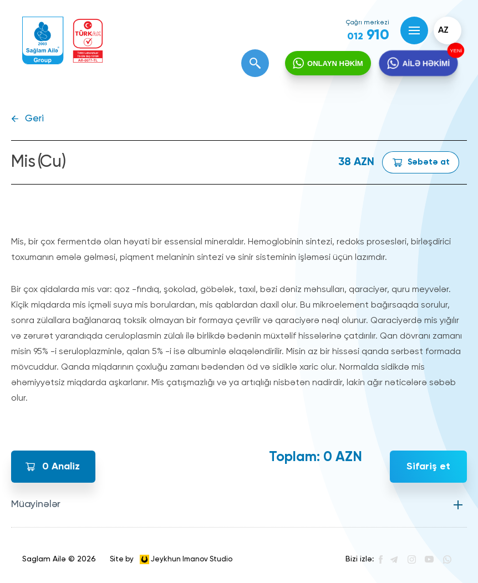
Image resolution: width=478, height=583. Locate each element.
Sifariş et (428, 467)
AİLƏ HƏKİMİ (426, 63)
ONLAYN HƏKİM (335, 63)
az (443, 30)
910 (368, 35)
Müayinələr (35, 504)
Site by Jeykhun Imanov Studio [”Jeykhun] (171, 559)
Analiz (61, 467)
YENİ (455, 50)
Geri (34, 119)
